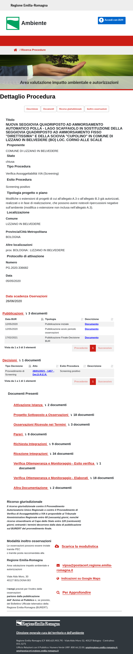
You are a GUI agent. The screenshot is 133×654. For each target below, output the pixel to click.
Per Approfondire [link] (76, 592)
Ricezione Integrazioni (31, 453)
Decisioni (10, 360)
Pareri (19, 434)
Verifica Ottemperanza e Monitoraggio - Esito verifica (54, 463)
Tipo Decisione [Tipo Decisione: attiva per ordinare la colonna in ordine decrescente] (14, 366)
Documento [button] (92, 324)
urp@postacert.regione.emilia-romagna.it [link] (37, 650)
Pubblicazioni (13, 313)
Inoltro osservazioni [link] (97, 109)
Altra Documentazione (31, 488)
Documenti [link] (48, 109)
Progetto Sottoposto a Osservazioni (41, 415)
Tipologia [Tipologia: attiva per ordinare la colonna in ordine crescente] (50, 319)
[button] (112, 20)
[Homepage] (15, 50)
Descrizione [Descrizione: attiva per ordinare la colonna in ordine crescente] (92, 319)
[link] (25, 23)
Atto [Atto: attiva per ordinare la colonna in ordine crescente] (35, 366)
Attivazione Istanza (28, 405)
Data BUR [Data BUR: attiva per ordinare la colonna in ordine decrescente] (11, 319)
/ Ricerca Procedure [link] (31, 49)
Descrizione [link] (32, 109)
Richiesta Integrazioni (31, 444)
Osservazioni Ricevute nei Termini (40, 424)
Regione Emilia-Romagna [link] (29, 5)
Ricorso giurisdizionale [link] (70, 109)
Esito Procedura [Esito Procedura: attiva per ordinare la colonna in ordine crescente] (69, 366)
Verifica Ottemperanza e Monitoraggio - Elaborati (51, 478)
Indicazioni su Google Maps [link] (81, 578)
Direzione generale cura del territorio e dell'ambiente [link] (50, 632)
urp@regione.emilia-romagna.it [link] (101, 647)
